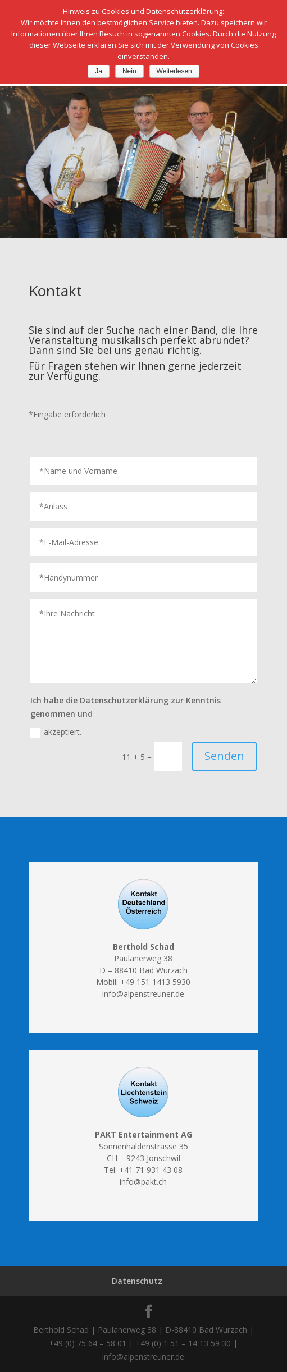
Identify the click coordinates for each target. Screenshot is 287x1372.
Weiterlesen (174, 71)
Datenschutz (137, 1281)
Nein (129, 71)
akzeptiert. (55, 732)
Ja (98, 71)
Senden (224, 755)
